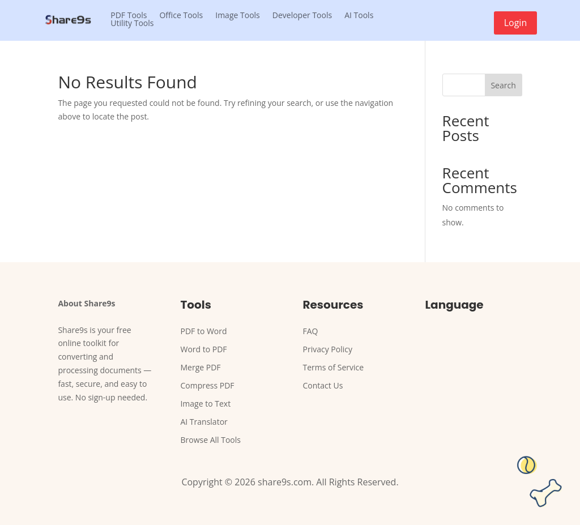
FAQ (310, 331)
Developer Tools (302, 15)
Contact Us (323, 385)
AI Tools (358, 15)
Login (515, 22)
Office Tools (181, 15)
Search (503, 85)
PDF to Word (203, 331)
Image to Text (205, 403)
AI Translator (203, 421)
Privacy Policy (327, 349)
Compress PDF (207, 385)
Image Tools (237, 15)
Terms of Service (333, 367)
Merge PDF (200, 367)
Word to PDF (203, 349)
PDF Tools (128, 15)
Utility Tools (131, 23)
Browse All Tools (210, 439)
